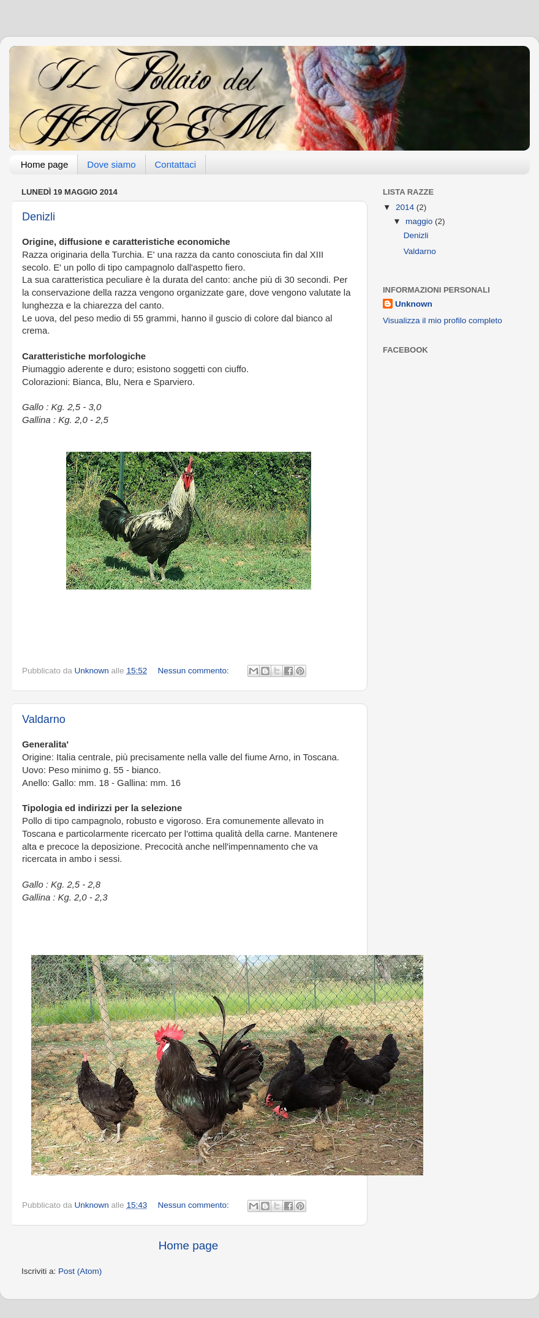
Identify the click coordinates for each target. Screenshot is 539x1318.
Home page (45, 164)
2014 (406, 207)
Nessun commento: (194, 670)
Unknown (413, 304)
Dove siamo (111, 164)
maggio (420, 221)
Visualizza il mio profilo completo (442, 320)
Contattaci (176, 164)
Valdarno (44, 719)
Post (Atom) (80, 1271)
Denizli (38, 217)
